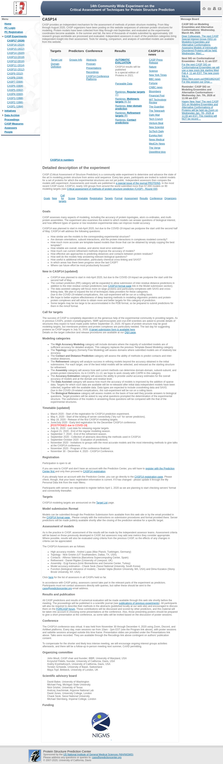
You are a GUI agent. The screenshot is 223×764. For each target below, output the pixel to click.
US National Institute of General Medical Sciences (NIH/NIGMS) (98, 754)
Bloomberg (155, 91)
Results (144, 198)
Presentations (93, 68)
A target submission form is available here (112, 329)
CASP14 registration (94, 471)
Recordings (92, 72)
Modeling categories (56, 338)
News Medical (157, 139)
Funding (48, 705)
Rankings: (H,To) (127, 100)
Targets (109, 198)
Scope (71, 198)
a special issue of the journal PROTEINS (138, 183)
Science (153, 70)
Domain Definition (56, 65)
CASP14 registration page (148, 476)
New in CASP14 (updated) (60, 271)
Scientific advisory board (59, 675)
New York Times (158, 75)
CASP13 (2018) (16, 57)
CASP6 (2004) (15, 86)
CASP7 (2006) (15, 81)
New (54, 198)
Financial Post (157, 95)
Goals (47, 198)
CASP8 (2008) (15, 77)
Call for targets (62, 198)
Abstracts (91, 59)
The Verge (154, 147)
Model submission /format (60, 508)
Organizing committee (57, 652)
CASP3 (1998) (15, 98)
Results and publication (58, 594)
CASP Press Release (156, 61)
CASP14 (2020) (16, 53)
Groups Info (75, 59)
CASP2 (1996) (15, 102)
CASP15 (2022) (16, 48)
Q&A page (130, 332)
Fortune (153, 83)
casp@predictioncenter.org (57, 588)
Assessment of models (58, 526)
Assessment (131, 198)
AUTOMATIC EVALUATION (123, 61)
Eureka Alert (155, 135)
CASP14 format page (119, 286)
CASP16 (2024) (16, 44)
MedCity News (157, 143)
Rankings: (125, 121)
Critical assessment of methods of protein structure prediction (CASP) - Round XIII (112, 189)
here (50, 577)
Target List (56, 59)
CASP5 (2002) (15, 90)
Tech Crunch (156, 119)
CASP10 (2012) (16, 69)
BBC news (155, 79)
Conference (156, 198)
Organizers (170, 198)
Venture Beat (156, 123)
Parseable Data (123, 83)
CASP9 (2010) (15, 73)
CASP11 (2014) (16, 65)
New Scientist (156, 127)
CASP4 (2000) (15, 94)
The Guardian (156, 106)
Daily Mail (154, 114)
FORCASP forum (65, 609)
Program (91, 64)
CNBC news (155, 87)
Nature (152, 66)
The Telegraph (157, 110)
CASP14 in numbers (62, 160)
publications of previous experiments (139, 603)
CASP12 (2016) (16, 61)
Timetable (82, 198)
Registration (96, 198)
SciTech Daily (156, 131)
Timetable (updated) (56, 408)
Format (119, 198)
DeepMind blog (157, 151)
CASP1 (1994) (15, 106)
